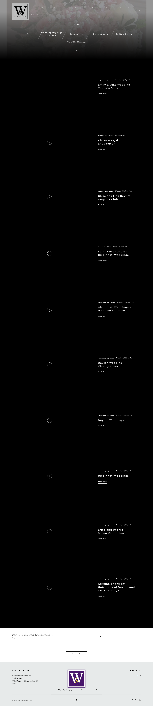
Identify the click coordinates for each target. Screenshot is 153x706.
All (28, 34)
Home (33, 8)
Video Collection (49, 8)
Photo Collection (70, 8)
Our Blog (35, 14)
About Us (110, 8)
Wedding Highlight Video (52, 34)
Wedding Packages (92, 8)
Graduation (76, 34)
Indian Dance (124, 34)
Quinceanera (100, 34)
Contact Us (125, 8)
